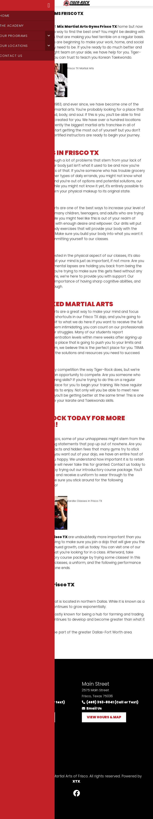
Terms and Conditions (31, 741)
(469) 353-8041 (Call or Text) (110, 702)
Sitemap (18, 756)
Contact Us (21, 763)
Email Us (21, 708)
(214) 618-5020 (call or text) (38, 702)
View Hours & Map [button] (33, 717)
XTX (76, 781)
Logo (76, 5)
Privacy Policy (23, 748)
